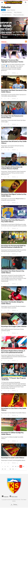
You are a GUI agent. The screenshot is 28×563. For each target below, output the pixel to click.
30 (2, 469)
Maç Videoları (18, 12)
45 (10, 469)
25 (13, 466)
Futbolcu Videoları (7, 12)
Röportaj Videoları (19, 14)
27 (18, 466)
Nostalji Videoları (6, 14)
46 (13, 469)
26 (15, 466)
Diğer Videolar (11, 10)
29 (23, 466)
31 (5, 469)
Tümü (3, 10)
